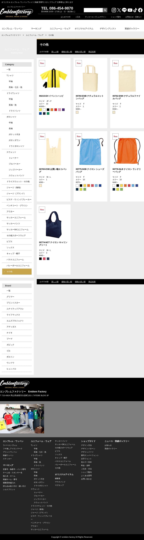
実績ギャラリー (132, 28)
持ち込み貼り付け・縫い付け (14, 486)
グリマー (10, 297)
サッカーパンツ (13, 223)
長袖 (11, 128)
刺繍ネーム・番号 (10, 479)
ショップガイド (88, 441)
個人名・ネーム (9, 476)
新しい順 (54, 52)
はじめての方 (66, 17)
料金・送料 (85, 465)
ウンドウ (10, 363)
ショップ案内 (116, 17)
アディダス (11, 327)
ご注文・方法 (86, 469)
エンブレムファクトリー (11, 35)
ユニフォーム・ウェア (60, 28)
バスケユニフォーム (15, 259)
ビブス (9, 241)
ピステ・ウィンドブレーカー (19, 199)
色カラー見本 (86, 462)
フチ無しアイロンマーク (12, 449)
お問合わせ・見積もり (133, 17)
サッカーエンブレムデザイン (95, 17)
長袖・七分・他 (15, 87)
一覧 (8, 69)
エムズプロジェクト (15, 321)
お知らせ (108, 445)
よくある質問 (86, 476)
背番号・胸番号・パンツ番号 (14, 469)
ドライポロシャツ (16, 146)
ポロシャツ (11, 117)
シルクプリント (9, 489)
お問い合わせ (86, 479)
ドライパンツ (14, 111)
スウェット (11, 152)
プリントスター (13, 303)
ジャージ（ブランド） (16, 193)
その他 (9, 271)
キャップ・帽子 (13, 253)
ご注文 (77, 17)
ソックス (10, 247)
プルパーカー (14, 164)
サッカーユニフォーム (16, 217)
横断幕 (57, 478)
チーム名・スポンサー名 (12, 473)
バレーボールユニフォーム (18, 265)
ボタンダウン (14, 140)
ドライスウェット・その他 (18, 181)
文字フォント (86, 459)
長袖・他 (12, 105)
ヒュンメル (11, 369)
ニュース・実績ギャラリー (117, 441)
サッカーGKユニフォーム (18, 229)
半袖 (11, 81)
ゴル (8, 351)
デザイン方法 (86, 445)
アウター (10, 211)
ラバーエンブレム (10, 445)
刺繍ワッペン (8, 455)
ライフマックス (13, 315)
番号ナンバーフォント (90, 455)
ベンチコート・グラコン (17, 205)
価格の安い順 (66, 52)
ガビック (10, 345)
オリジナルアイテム (84, 28)
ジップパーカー (15, 170)
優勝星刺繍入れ (9, 483)
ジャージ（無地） (14, 187)
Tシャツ (10, 75)
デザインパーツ (87, 452)
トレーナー (13, 158)
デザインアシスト (108, 28)
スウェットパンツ (16, 175)
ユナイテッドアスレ (15, 309)
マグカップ (59, 485)
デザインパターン (88, 449)
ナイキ (9, 333)
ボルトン (10, 357)
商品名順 (92, 52)
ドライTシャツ (13, 93)
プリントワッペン (10, 452)
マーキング (36, 28)
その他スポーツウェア (16, 235)
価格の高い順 (80, 52)
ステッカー (7, 459)
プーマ (9, 339)
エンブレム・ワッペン (12, 28)
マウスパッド (60, 482)
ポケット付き (14, 134)
